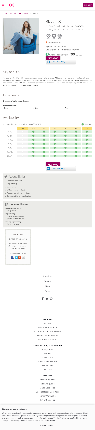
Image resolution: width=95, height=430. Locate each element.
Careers (47, 281)
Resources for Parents (47, 335)
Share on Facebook (12, 257)
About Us (47, 276)
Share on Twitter (16, 257)
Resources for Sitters (48, 339)
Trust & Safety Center (47, 327)
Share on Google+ (19, 257)
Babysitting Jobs (47, 379)
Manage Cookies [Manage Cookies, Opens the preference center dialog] (46, 425)
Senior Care (47, 365)
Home (5, 13)
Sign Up (88, 5)
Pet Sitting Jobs (47, 400)
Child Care (48, 357)
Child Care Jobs (47, 387)
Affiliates (47, 323)
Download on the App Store (47, 309)
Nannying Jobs (47, 383)
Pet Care (13, 13)
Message (53, 58)
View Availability (59, 62)
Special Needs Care (47, 361)
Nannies (47, 353)
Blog (47, 286)
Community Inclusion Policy (47, 331)
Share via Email (23, 257)
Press (47, 291)
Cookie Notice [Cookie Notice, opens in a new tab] (49, 420)
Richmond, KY (24, 13)
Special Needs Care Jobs (47, 391)
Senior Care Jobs (47, 396)
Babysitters (47, 349)
